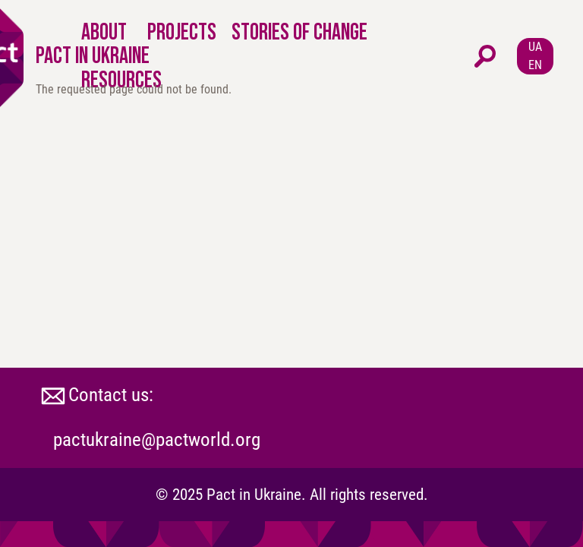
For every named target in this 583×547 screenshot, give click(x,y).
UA (535, 47)
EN (535, 65)
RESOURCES (121, 79)
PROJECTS (181, 31)
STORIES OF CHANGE (299, 31)
